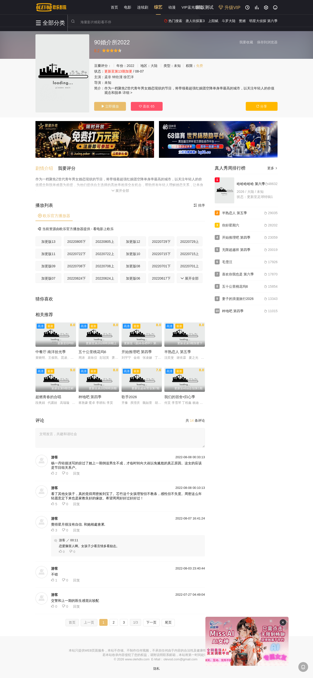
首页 (114, 7)
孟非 (107, 77)
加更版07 (48, 278)
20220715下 (161, 254)
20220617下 (161, 278)
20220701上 (189, 266)
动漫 (172, 7)
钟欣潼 (117, 77)
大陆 (154, 66)
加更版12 (133, 241)
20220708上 (105, 266)
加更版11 (48, 254)
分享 (261, 106)
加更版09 (48, 266)
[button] (46, 168)
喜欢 (146, 106)
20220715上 (189, 254)
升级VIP (229, 7)
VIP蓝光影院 (191, 7)
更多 (272, 168)
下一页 (151, 622)
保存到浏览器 (267, 42)
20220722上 (105, 254)
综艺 (158, 7)
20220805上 (105, 241)
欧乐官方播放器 (54, 215)
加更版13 (48, 241)
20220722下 (76, 254)
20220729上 (189, 241)
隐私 (156, 668)
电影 (127, 7)
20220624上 (105, 278)
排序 (199, 205)
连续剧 (142, 7)
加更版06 (133, 278)
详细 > (127, 93)
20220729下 (161, 241)
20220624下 (76, 278)
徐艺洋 (128, 77)
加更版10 (133, 254)
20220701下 (161, 266)
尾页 (168, 622)
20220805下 (76, 241)
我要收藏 (246, 42)
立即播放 (110, 106)
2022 (130, 66)
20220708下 (76, 266)
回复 (76, 473)
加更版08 (133, 266)
